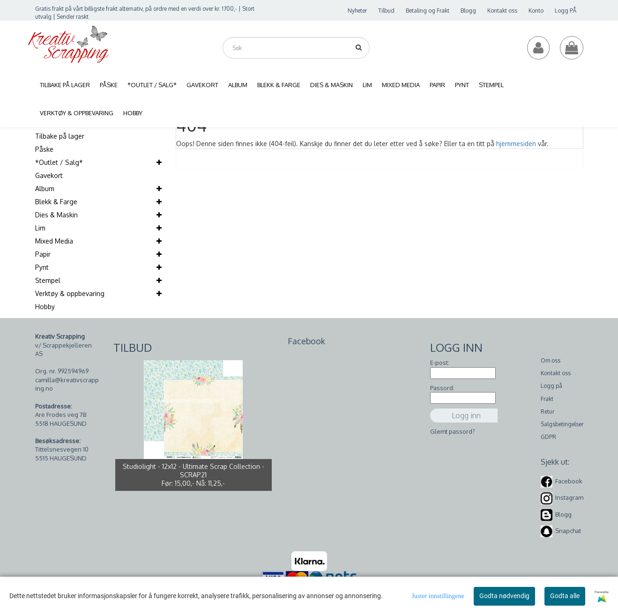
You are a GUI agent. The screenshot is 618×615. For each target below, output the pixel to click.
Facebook (568, 481)
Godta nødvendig (504, 596)
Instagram (569, 497)
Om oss (550, 360)
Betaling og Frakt (427, 10)
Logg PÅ (565, 10)
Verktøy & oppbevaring (69, 293)
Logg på (551, 385)
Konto (536, 10)
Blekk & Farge (56, 202)
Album (44, 189)
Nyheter (357, 10)
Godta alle (565, 596)
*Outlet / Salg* (59, 162)
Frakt (547, 398)
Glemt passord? (452, 431)
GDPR (548, 436)
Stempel (47, 280)
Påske (44, 149)
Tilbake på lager (59, 136)
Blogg (468, 10)
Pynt (42, 267)
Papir (43, 254)
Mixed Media (54, 241)
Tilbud (386, 10)
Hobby (45, 307)
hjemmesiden (516, 144)
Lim (40, 228)
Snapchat (568, 530)
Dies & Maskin (56, 215)
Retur (547, 411)
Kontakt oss (502, 10)
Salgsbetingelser (562, 424)
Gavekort (49, 175)
